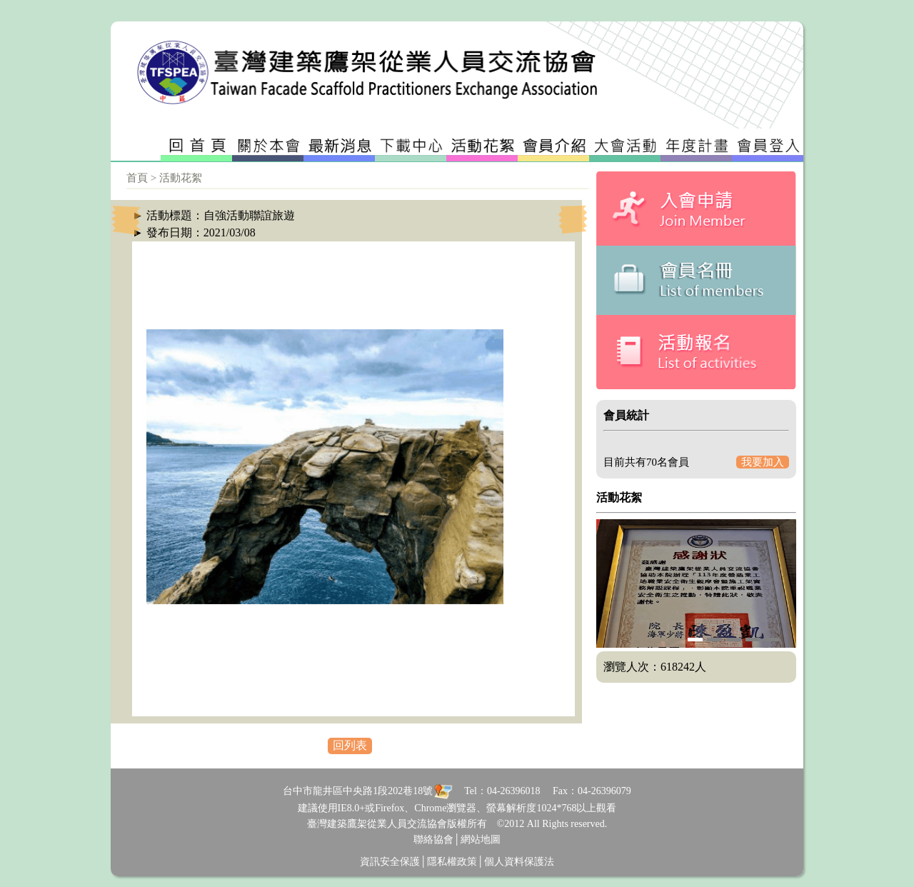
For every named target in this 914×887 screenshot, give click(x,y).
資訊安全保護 (390, 861)
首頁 (137, 178)
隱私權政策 (452, 861)
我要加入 (762, 462)
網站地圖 (481, 839)
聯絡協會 (433, 839)
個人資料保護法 (519, 861)
